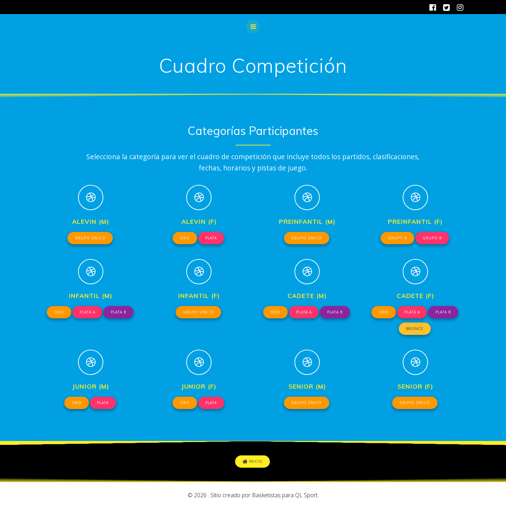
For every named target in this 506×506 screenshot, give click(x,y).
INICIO (252, 463)
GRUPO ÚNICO (90, 238)
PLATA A (87, 312)
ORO (184, 238)
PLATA (211, 238)
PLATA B (119, 312)
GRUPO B (432, 238)
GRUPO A (397, 238)
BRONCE (415, 329)
